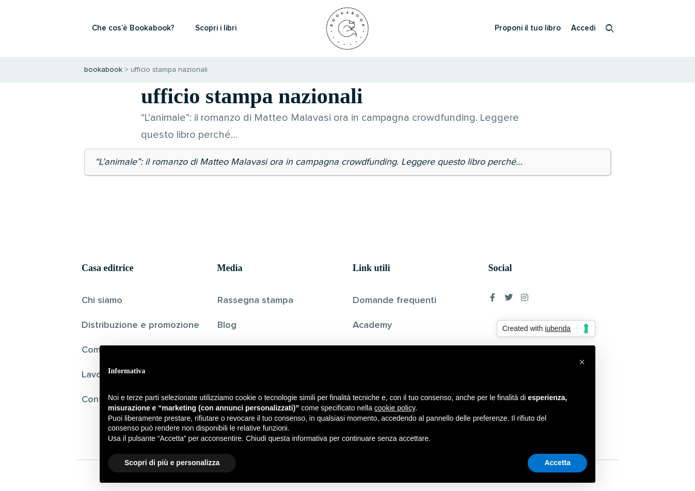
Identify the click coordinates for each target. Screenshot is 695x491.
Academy (372, 325)
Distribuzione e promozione (140, 325)
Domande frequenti (394, 300)
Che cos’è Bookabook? (133, 28)
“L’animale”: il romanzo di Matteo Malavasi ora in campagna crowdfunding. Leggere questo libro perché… (308, 162)
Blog (226, 325)
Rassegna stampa (255, 300)
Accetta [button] (557, 462)
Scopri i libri (215, 28)
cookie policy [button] (394, 408)
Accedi (583, 28)
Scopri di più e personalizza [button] (171, 462)
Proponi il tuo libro (528, 28)
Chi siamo (102, 300)
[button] (582, 362)
